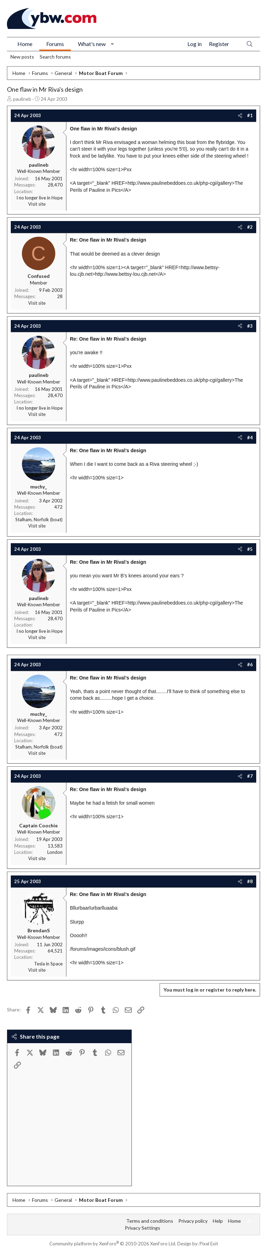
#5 (250, 549)
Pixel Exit (209, 1243)
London (55, 852)
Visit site (37, 204)
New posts (22, 57)
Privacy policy (193, 1221)
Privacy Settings (142, 1228)
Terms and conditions (149, 1221)
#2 (250, 227)
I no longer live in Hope (39, 197)
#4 (250, 437)
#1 (250, 115)
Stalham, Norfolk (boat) (39, 519)
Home (24, 43)
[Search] (250, 44)
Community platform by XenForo (112, 1243)
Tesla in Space (48, 963)
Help (218, 1221)
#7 (250, 776)
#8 (250, 881)
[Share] (240, 115)
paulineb (22, 99)
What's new (92, 43)
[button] (112, 44)
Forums (55, 43)
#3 (250, 326)
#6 (250, 664)
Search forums (55, 57)
